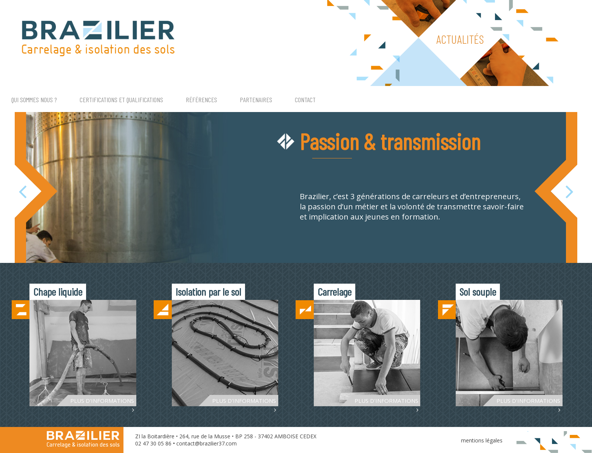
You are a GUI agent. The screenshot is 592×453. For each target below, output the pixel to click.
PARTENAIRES (256, 99)
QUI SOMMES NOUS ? (34, 99)
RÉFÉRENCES (201, 99)
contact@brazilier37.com (206, 443)
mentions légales (482, 440)
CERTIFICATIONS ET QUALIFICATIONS (121, 99)
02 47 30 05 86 (153, 443)
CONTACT (305, 99)
